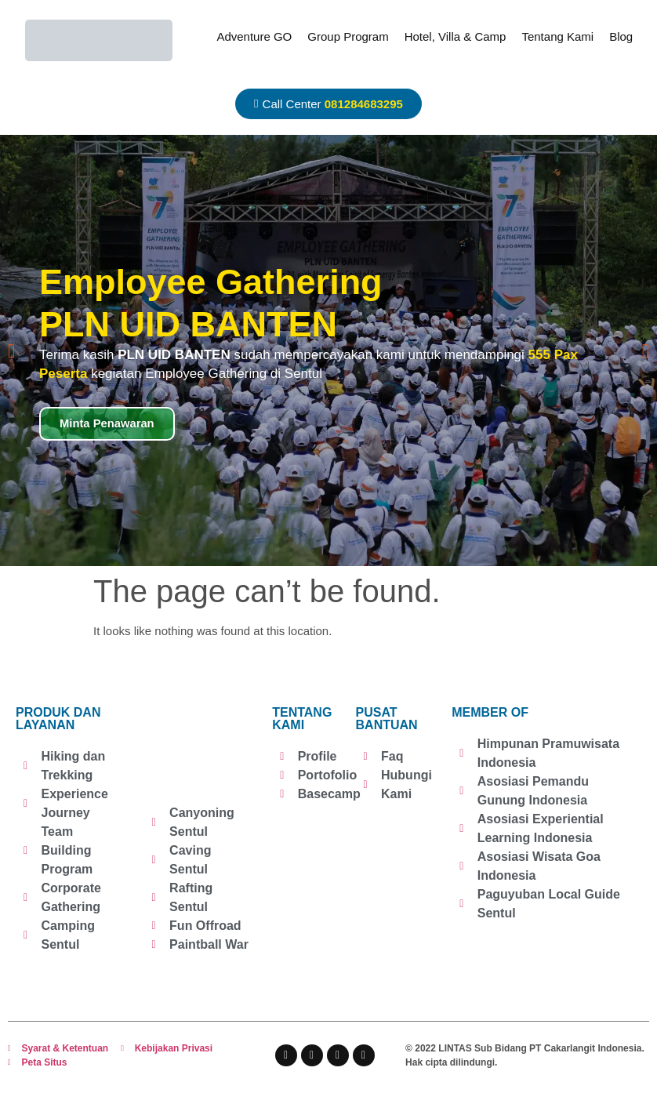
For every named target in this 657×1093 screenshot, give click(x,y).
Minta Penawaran (108, 423)
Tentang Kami (557, 36)
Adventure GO (254, 36)
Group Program (347, 36)
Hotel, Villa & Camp (455, 36)
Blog (621, 36)
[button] (11, 351)
